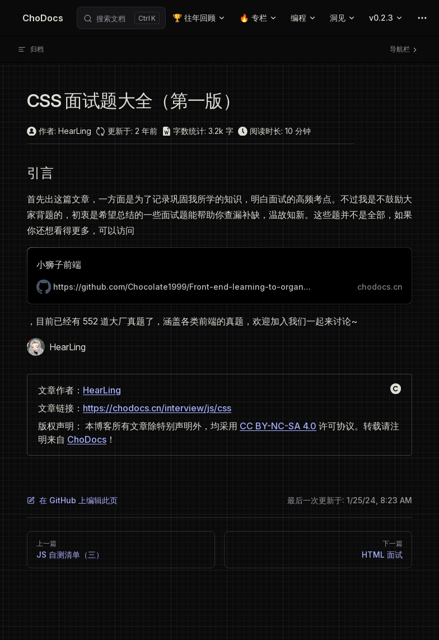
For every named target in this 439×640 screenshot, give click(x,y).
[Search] (121, 18)
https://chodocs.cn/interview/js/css (157, 408)
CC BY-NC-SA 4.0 (278, 426)
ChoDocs (86, 439)
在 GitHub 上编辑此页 (72, 500)
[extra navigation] (422, 18)
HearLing (102, 390)
